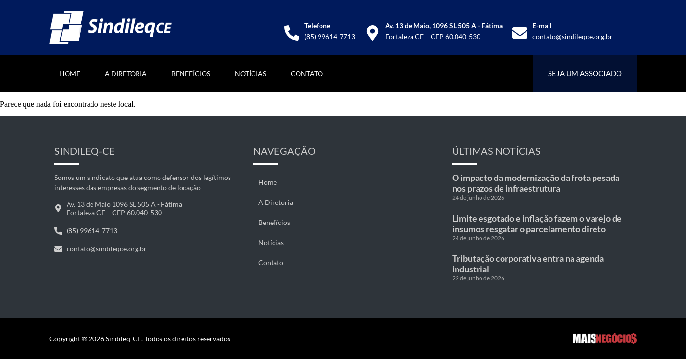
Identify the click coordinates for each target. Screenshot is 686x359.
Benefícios (190, 73)
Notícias (250, 73)
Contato (307, 73)
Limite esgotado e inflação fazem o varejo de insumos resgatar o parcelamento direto (537, 223)
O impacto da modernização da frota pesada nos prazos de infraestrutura (535, 183)
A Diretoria (126, 73)
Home (69, 73)
